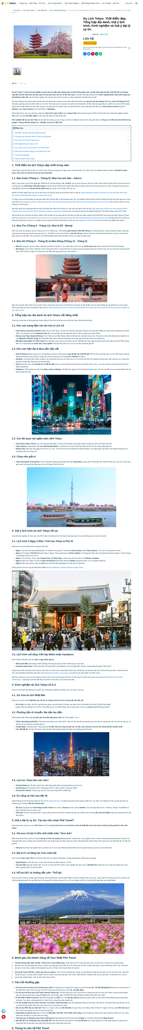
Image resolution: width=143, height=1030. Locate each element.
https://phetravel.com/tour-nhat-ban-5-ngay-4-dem (65, 567)
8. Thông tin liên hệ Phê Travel (24, 159)
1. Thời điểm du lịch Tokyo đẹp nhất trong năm (29, 133)
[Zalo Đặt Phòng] (3, 1011)
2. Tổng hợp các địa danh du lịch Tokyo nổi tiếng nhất (32, 136)
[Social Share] (85, 54)
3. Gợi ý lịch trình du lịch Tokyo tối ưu (26, 140)
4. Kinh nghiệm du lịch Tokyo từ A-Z (25, 144)
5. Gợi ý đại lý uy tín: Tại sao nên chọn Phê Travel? (31, 148)
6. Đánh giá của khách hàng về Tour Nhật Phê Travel (31, 151)
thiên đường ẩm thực (52, 801)
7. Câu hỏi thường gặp (21, 155)
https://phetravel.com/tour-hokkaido (87, 220)
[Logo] (9, 3)
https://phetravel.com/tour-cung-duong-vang (56, 673)
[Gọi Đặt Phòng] (3, 1017)
